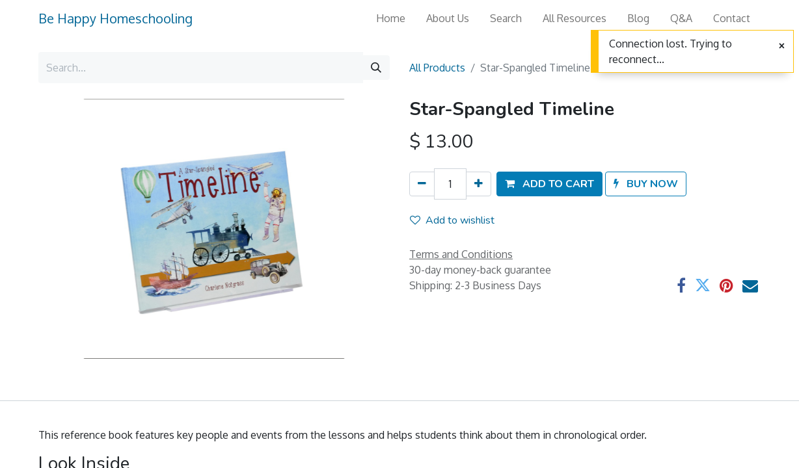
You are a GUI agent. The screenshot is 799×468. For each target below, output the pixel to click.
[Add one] (478, 184)
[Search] (376, 67)
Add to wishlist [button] (452, 220)
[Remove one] (422, 184)
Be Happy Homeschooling (115, 18)
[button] (549, 184)
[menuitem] (391, 18)
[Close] (781, 46)
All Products (437, 67)
